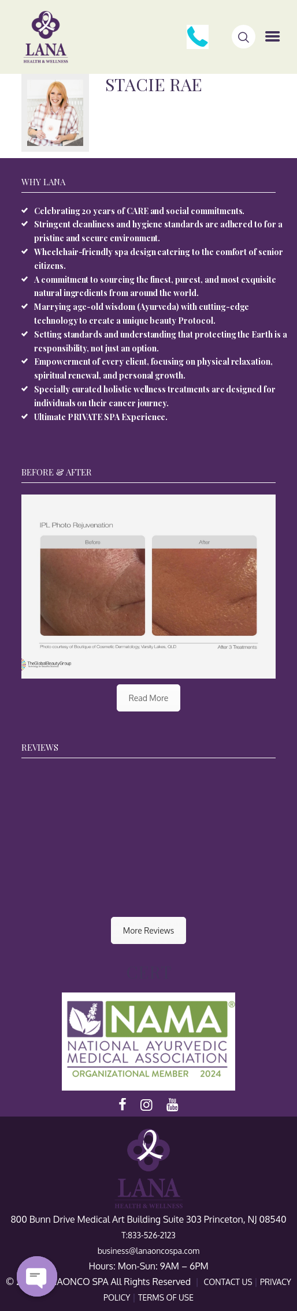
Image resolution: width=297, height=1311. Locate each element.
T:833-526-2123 (148, 1235)
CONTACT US (228, 1282)
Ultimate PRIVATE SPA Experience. (101, 416)
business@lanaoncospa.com (148, 1251)
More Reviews (148, 930)
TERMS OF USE (166, 1297)
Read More (149, 698)
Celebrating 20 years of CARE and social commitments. (139, 210)
